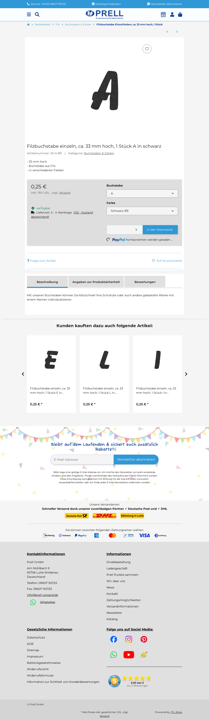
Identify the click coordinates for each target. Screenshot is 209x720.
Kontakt (112, 594)
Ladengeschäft (117, 568)
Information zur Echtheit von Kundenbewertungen (63, 682)
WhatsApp (47, 602)
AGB (30, 644)
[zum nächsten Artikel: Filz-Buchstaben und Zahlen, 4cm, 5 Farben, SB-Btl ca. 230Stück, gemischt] (177, 32)
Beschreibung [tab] (47, 282)
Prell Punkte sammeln (122, 575)
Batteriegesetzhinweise (43, 663)
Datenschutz (36, 637)
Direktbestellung (119, 562)
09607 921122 (48, 583)
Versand (64, 193)
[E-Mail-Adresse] (82, 459)
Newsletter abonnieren (136, 459)
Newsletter (114, 613)
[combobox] (142, 193)
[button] (172, 14)
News (110, 587)
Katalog (112, 619)
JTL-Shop (176, 712)
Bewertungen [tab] (145, 282)
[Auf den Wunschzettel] (146, 48)
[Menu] (29, 14)
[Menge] (125, 229)
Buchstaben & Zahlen (99, 153)
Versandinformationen (123, 606)
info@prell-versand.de (42, 595)
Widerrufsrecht (38, 669)
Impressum (35, 656)
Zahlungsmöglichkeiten (124, 600)
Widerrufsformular (40, 675)
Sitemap (33, 650)
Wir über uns (116, 581)
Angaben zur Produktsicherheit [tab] (96, 282)
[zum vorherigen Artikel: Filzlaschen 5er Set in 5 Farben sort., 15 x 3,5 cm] (167, 32)
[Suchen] (37, 14)
